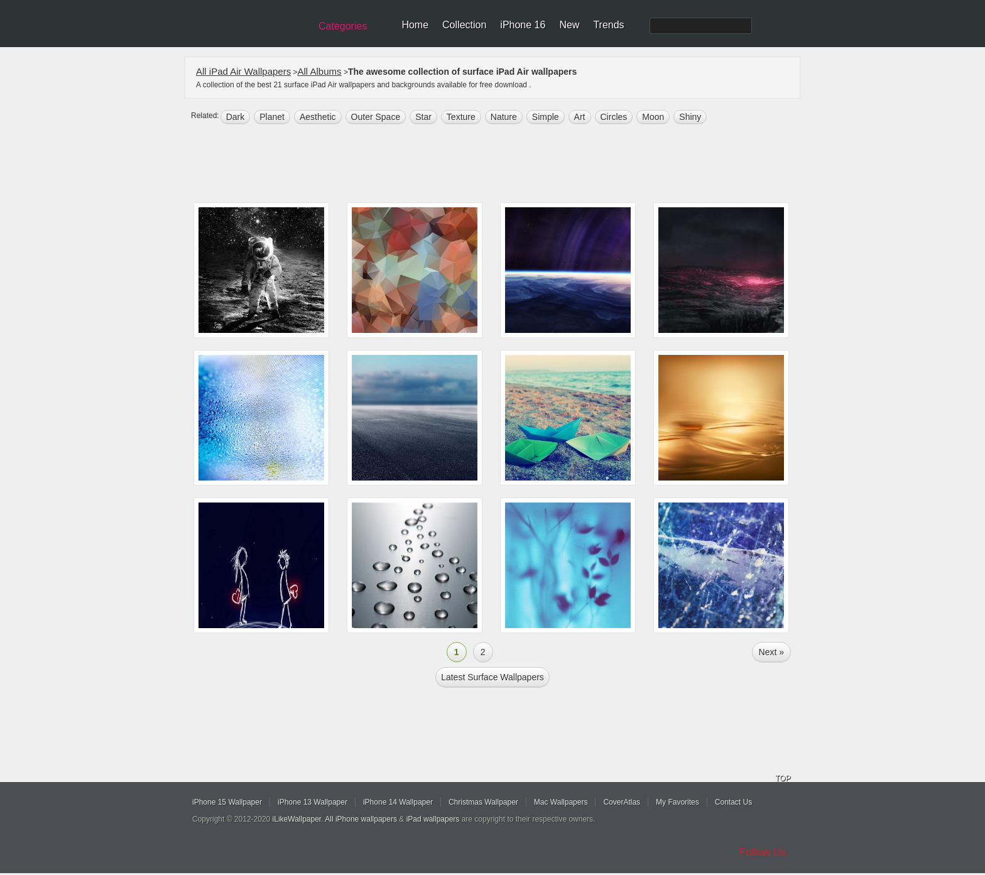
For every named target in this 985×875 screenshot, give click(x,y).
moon (653, 117)
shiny (690, 117)
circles (614, 117)
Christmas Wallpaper (483, 802)
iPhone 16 (522, 24)
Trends (608, 24)
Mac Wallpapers (561, 802)
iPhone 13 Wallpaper (312, 802)
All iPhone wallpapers (361, 819)
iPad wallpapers (433, 819)
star (423, 117)
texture (461, 117)
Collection (464, 24)
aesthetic (318, 117)
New (569, 24)
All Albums (320, 71)
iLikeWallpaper (297, 819)
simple (545, 117)
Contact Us (733, 802)
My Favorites (677, 802)
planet (272, 117)
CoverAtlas (621, 802)
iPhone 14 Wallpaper (398, 802)
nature (504, 117)
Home (414, 24)
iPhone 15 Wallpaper (227, 802)
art (579, 117)
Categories (342, 26)
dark (235, 117)
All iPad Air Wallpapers (243, 71)
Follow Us (762, 852)
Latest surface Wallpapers (492, 677)
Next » (771, 652)
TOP (782, 778)
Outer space (376, 117)
